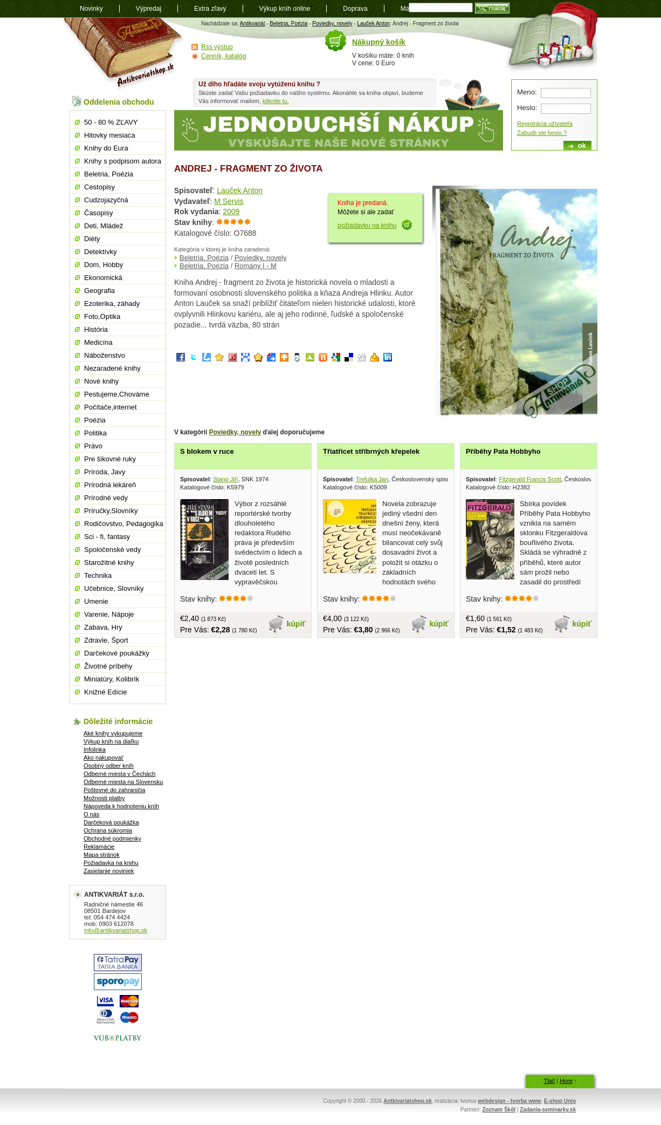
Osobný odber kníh (109, 765)
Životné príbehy (108, 666)
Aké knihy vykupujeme (113, 733)
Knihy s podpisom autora (122, 161)
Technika (98, 575)
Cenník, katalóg (223, 56)
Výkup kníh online (285, 8)
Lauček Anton (373, 23)
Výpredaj (148, 8)
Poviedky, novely (332, 23)
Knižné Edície (105, 692)
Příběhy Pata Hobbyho (503, 451)
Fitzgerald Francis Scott (530, 479)
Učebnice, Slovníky (114, 588)
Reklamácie (99, 846)
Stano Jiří (225, 479)
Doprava (355, 8)
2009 (231, 211)
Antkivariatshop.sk (407, 1101)
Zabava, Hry (103, 627)
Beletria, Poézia (288, 23)
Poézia (95, 420)
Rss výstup (217, 47)
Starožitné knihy (109, 562)
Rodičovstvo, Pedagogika (123, 524)
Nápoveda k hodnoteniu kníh (121, 806)
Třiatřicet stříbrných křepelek (371, 451)
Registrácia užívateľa (545, 123)
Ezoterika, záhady (112, 303)
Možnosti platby (104, 798)
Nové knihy (101, 381)
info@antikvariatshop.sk (115, 930)
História (96, 329)
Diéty (92, 239)
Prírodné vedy (106, 498)
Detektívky (100, 252)
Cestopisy (99, 187)
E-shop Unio (560, 1101)
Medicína (98, 342)
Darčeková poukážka (111, 822)
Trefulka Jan (372, 479)
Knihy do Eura (106, 148)
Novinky (91, 8)
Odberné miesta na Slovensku (123, 782)
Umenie (96, 601)
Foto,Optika (102, 316)
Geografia (99, 291)
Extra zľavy (210, 8)
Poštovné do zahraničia (114, 790)
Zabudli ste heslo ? (542, 132)
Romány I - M (256, 266)
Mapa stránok (102, 854)
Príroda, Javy (105, 472)
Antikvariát (252, 23)
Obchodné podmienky (112, 838)
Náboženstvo (104, 355)
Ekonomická (103, 278)
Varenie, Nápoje (109, 614)
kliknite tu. (276, 101)
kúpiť (296, 623)
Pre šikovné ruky (110, 459)
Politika (95, 433)
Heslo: (527, 108)
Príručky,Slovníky (110, 511)
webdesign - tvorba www (509, 1101)
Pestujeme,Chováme (116, 394)
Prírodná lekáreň (110, 485)
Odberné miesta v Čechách (119, 774)
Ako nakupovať (103, 757)
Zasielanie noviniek (109, 871)
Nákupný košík (378, 42)
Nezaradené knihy (112, 368)
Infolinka (95, 749)
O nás (91, 814)
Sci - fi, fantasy (107, 537)
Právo (93, 446)
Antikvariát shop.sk (124, 54)
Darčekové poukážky (116, 653)
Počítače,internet (110, 407)
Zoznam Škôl (498, 1110)
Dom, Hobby (103, 265)
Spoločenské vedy (112, 550)
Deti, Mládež (103, 226)
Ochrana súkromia (108, 830)
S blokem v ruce (207, 451)
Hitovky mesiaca (109, 135)
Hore (566, 1081)
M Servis (228, 201)
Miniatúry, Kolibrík (111, 679)
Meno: (527, 92)
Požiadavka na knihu (111, 863)
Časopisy (98, 213)
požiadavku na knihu (367, 225)
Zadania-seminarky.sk (548, 1110)
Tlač (549, 1081)
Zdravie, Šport (106, 640)
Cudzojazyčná (106, 200)
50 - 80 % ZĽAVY (110, 122)
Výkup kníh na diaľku (111, 741)
